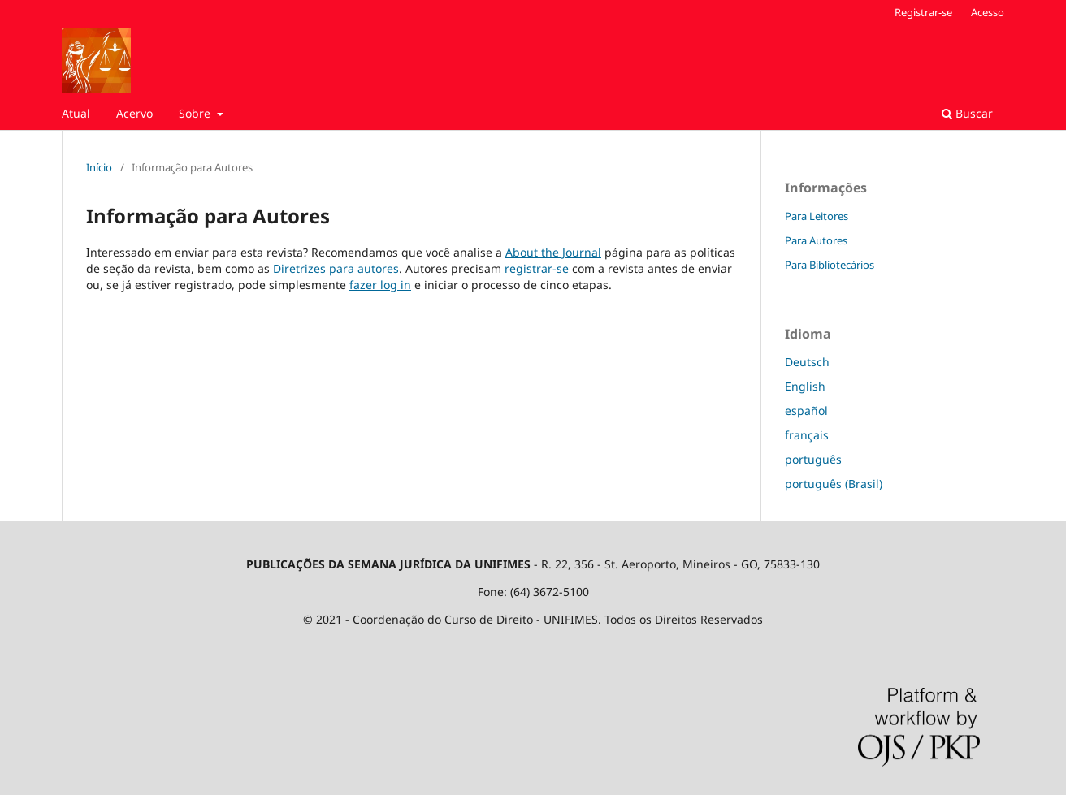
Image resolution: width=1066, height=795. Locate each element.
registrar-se (537, 268)
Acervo (134, 113)
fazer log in (380, 284)
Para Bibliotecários (829, 264)
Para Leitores (816, 216)
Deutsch (807, 361)
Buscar (967, 113)
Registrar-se (923, 12)
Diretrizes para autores (336, 268)
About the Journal (553, 252)
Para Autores (816, 240)
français (807, 435)
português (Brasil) (833, 483)
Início (99, 167)
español (806, 410)
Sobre (196, 113)
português (813, 459)
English (805, 386)
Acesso (987, 12)
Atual (76, 113)
